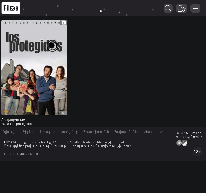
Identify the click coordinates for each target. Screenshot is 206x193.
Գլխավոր (10, 132)
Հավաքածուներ (126, 132)
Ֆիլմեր (28, 132)
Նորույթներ (69, 132)
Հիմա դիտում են (96, 132)
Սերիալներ (47, 132)
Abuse (148, 132)
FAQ (161, 132)
